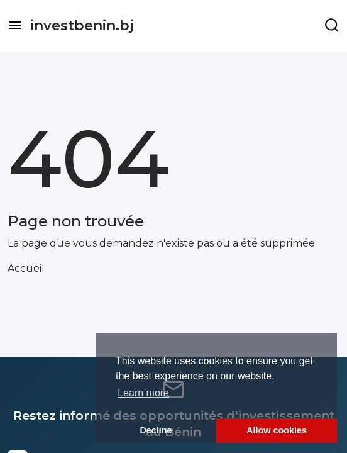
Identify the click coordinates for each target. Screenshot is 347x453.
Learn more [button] (143, 393)
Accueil (26, 268)
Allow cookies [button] (276, 430)
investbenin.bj (82, 25)
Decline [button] (156, 430)
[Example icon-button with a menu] (332, 25)
